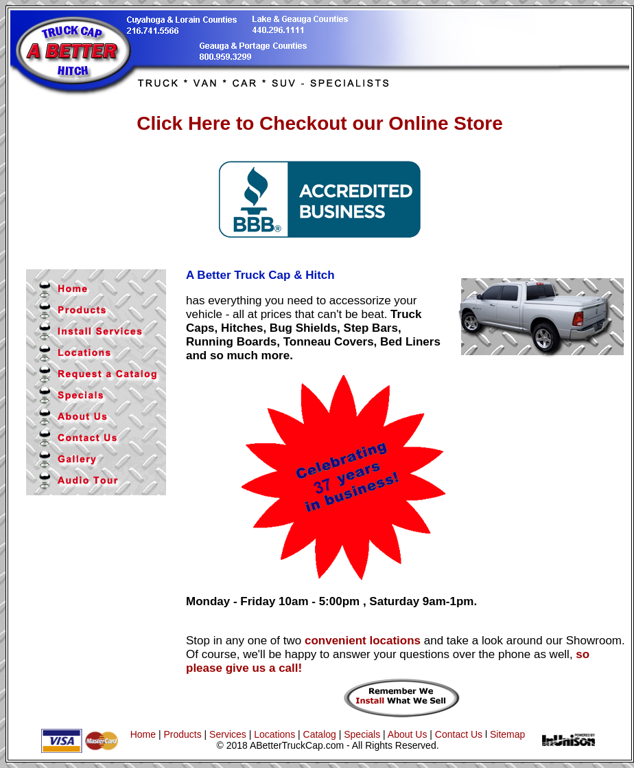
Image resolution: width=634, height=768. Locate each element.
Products (182, 734)
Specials (362, 734)
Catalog (319, 734)
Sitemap (507, 734)
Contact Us (458, 734)
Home (143, 734)
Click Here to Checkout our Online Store (320, 123)
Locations (274, 734)
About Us (407, 734)
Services (229, 734)
